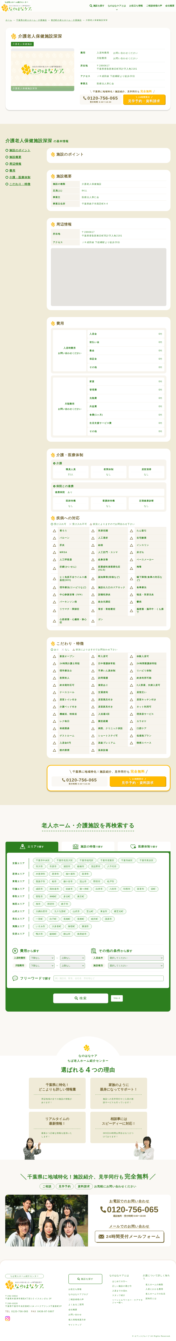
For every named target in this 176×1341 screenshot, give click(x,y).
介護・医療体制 (19, 177)
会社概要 (169, 6)
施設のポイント (19, 150)
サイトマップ (75, 1325)
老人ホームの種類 (154, 1284)
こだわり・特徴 (19, 184)
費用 (12, 170)
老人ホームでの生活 (155, 1294)
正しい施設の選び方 (122, 1286)
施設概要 (15, 157)
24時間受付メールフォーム (133, 1236)
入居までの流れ (119, 1291)
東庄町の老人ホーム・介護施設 (66, 20)
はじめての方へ (119, 1281)
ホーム (9, 20)
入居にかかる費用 (154, 1289)
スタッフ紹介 (118, 1295)
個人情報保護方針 (77, 1320)
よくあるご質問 (76, 1304)
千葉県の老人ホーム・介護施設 (31, 20)
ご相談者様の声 (154, 6)
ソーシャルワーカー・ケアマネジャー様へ (127, 1301)
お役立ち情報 (136, 6)
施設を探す (99, 6)
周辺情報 (15, 163)
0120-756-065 (102, 98)
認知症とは (151, 1298)
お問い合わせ (75, 1314)
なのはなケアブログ (78, 1294)
